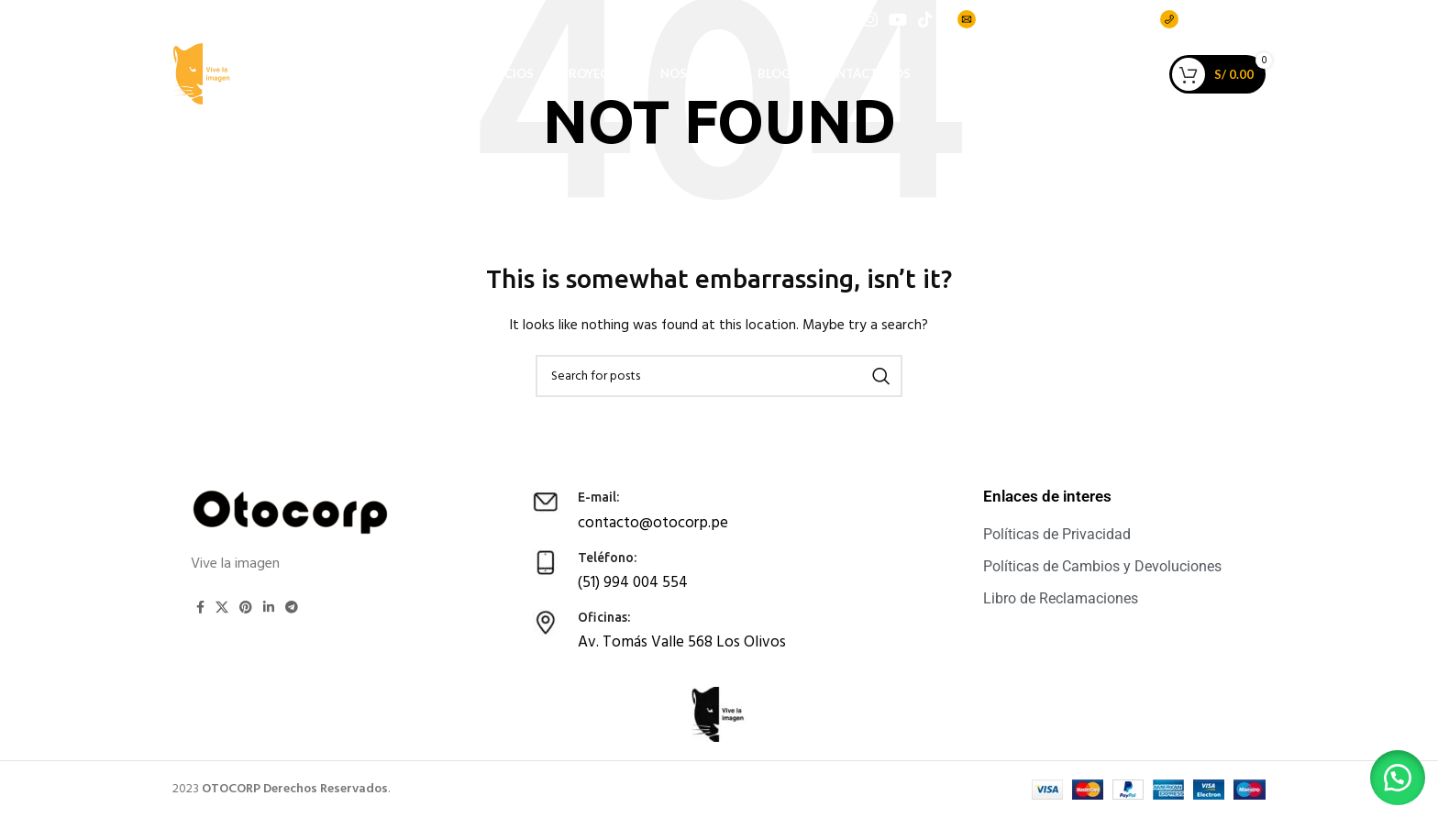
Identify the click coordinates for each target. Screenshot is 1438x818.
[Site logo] (222, 105)
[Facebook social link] (846, 25)
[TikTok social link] (925, 25)
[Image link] (292, 512)
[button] (1392, 772)
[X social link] (222, 607)
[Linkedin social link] (269, 607)
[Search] (719, 376)
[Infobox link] (701, 509)
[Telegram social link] (292, 607)
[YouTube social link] (898, 25)
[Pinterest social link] (246, 607)
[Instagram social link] (870, 25)
